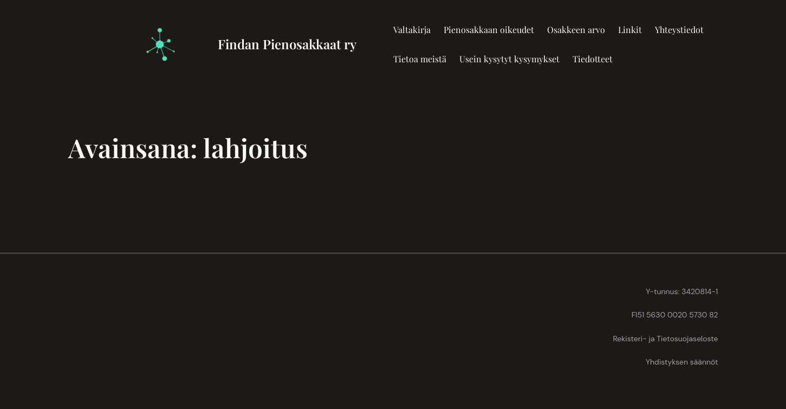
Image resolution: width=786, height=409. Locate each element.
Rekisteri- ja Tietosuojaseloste (665, 338)
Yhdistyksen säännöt (682, 362)
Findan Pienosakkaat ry (287, 44)
